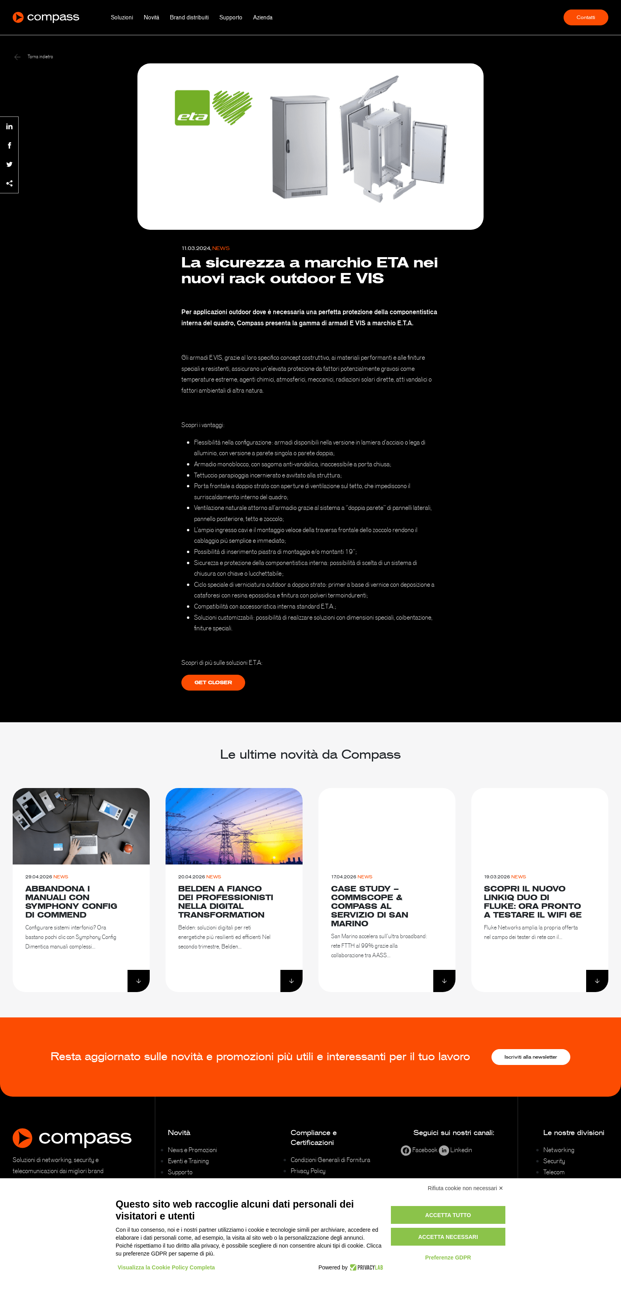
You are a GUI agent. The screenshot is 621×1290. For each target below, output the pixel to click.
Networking (558, 1149)
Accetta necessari (448, 1237)
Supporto (230, 17)
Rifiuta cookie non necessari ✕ (465, 1188)
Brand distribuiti (189, 17)
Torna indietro (33, 56)
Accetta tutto (448, 1215)
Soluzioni (122, 17)
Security (554, 1160)
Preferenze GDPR (448, 1257)
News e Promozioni (192, 1149)
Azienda (262, 17)
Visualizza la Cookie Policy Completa (166, 1267)
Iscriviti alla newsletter (531, 1057)
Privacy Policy (308, 1170)
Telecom (554, 1172)
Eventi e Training (188, 1160)
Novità (151, 17)
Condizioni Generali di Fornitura (330, 1159)
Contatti (586, 17)
